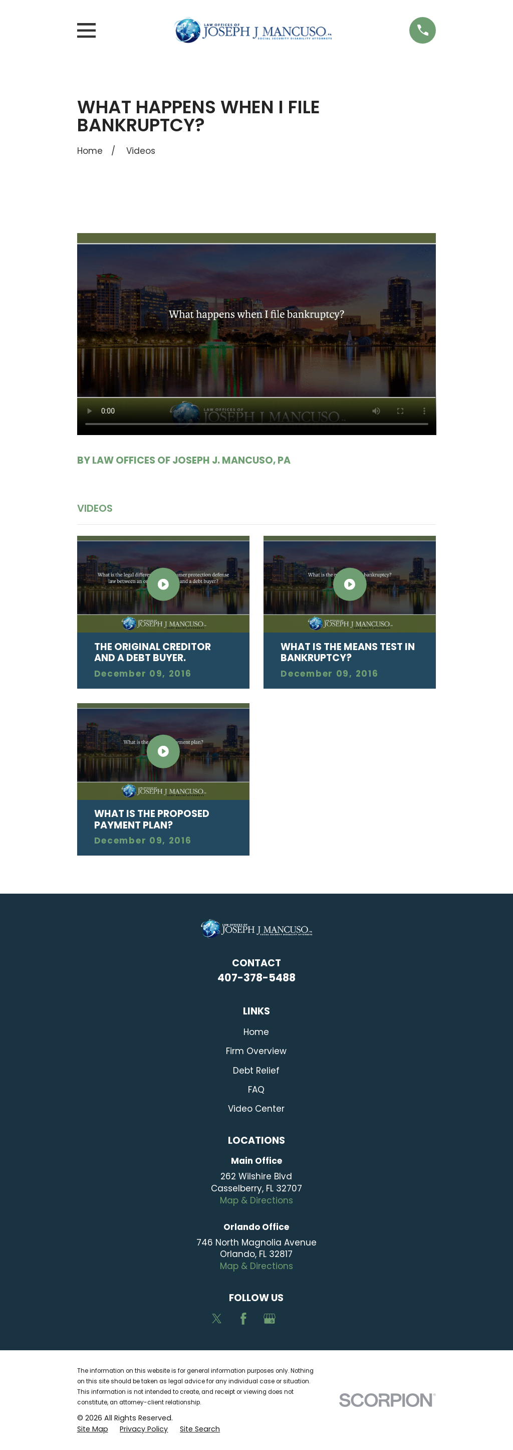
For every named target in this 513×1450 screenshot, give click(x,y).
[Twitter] (217, 1319)
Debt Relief (256, 1071)
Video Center (256, 1109)
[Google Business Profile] (270, 1319)
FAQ (256, 1090)
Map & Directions (256, 1200)
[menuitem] (92, 1429)
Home (256, 1032)
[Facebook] (243, 1319)
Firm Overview (256, 1051)
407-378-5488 (256, 977)
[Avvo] (296, 1319)
